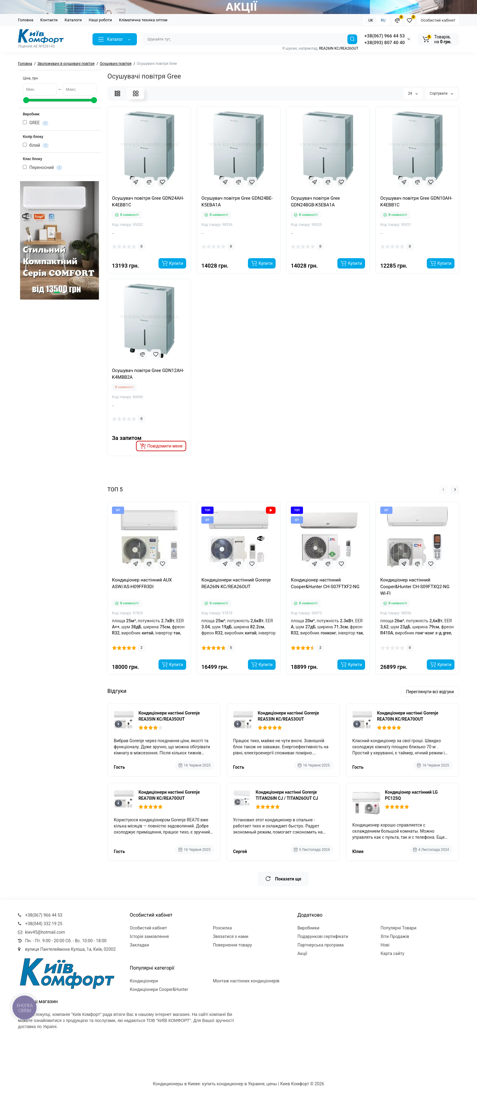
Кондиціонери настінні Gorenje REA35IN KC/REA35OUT (169, 716)
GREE (35, 122)
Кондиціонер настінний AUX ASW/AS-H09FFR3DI (142, 583)
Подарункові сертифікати (323, 936)
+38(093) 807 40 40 (384, 42)
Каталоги (73, 20)
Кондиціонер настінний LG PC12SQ (411, 795)
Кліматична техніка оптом (143, 20)
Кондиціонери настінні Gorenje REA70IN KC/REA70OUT (407, 716)
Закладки (139, 945)
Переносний (42, 167)
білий (36, 145)
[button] (57, 292)
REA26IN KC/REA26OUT (338, 48)
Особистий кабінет (438, 20)
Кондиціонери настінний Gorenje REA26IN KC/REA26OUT (236, 583)
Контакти (48, 20)
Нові (385, 945)
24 (412, 93)
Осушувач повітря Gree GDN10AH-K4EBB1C (416, 201)
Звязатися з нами (231, 936)
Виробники (308, 927)
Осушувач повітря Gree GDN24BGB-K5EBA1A (315, 201)
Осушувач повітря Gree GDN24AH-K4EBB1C (148, 201)
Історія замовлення (149, 936)
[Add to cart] (172, 263)
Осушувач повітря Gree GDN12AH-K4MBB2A (148, 374)
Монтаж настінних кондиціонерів (246, 980)
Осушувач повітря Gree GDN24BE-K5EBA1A (237, 201)
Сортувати (441, 93)
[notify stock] (161, 446)
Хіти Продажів (395, 936)
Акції (302, 953)
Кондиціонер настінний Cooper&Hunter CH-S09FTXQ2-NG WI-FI (414, 586)
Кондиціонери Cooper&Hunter (159, 989)
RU (383, 20)
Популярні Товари (398, 927)
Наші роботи (100, 20)
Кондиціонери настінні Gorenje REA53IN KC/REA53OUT (288, 716)
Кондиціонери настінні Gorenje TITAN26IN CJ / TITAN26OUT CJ (287, 795)
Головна (25, 20)
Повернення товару (232, 945)
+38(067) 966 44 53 (384, 36)
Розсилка (222, 927)
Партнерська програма (321, 945)
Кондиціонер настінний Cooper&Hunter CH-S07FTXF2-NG (325, 583)
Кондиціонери (144, 980)
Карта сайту (392, 953)
